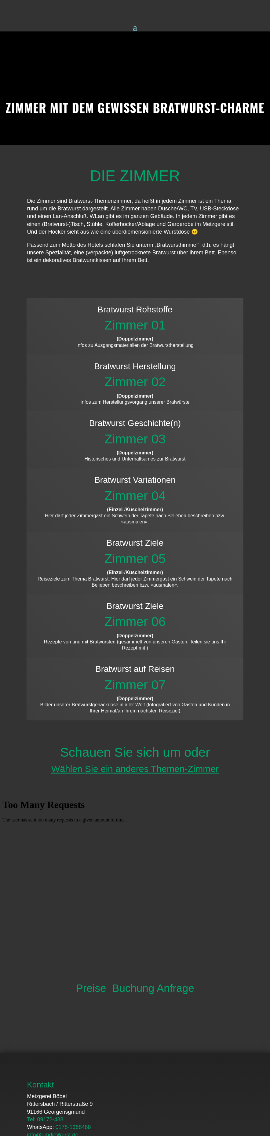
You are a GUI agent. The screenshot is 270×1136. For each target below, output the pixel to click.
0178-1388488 (73, 997)
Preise (91, 858)
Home (34, 1087)
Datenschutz (141, 1087)
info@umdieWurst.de (52, 1005)
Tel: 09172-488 (45, 989)
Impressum (177, 1087)
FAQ (54, 1087)
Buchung (133, 858)
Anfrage (175, 858)
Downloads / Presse (92, 1087)
